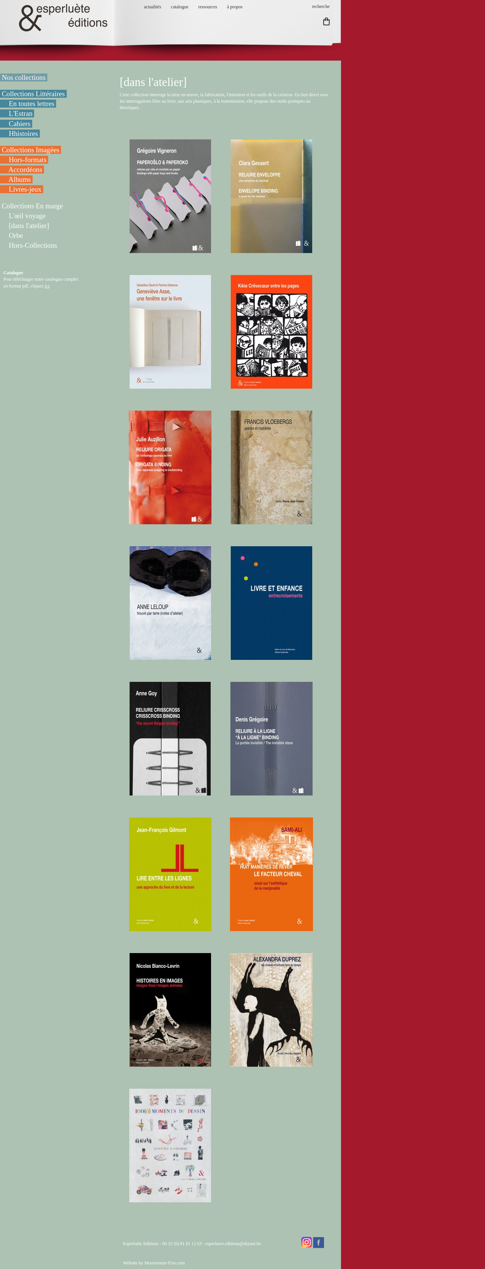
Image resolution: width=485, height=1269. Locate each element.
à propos (234, 6)
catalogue (179, 6)
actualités (152, 6)
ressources (207, 6)
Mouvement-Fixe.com (164, 1263)
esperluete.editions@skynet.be (233, 1243)
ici (47, 286)
